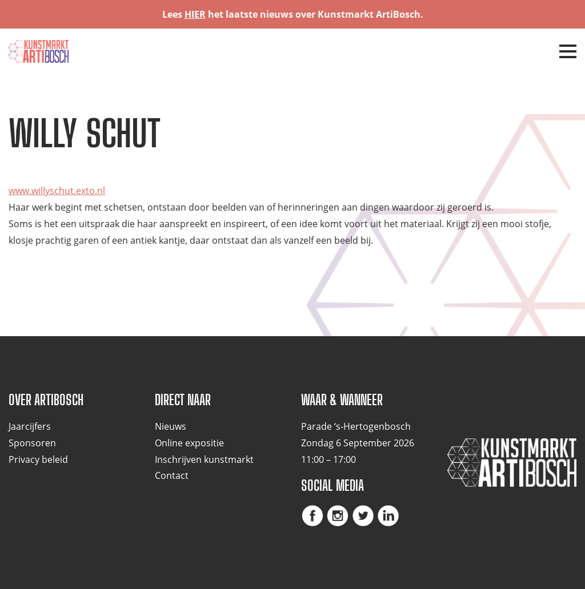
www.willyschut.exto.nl (57, 190)
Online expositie (189, 443)
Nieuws (170, 426)
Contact (172, 475)
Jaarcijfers (30, 426)
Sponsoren (32, 443)
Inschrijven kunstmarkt (204, 459)
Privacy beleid (38, 459)
